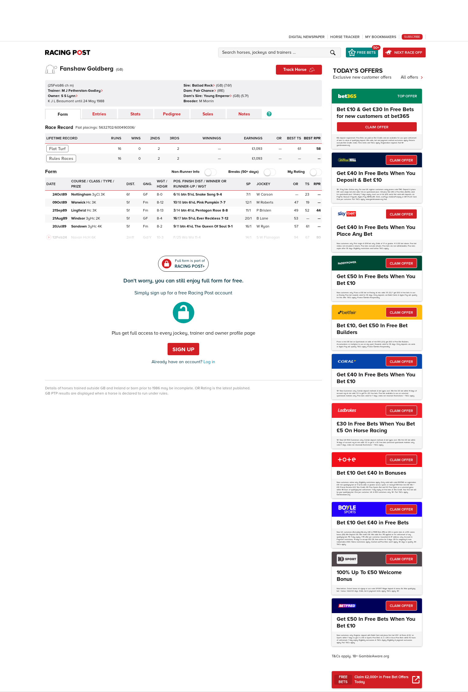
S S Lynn (69, 96)
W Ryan (263, 226)
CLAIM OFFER (377, 127)
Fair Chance (205, 90)
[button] (280, 52)
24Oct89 (59, 194)
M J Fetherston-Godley (82, 90)
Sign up (183, 349)
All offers (412, 77)
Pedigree (172, 114)
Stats (135, 114)
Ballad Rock (203, 85)
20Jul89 (59, 226)
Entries (99, 114)
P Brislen (264, 210)
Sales (208, 114)
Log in (208, 361)
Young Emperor (218, 96)
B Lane (262, 218)
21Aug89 (59, 218)
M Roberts (265, 202)
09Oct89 (59, 202)
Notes (244, 114)
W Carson (265, 194)
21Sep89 (59, 210)
